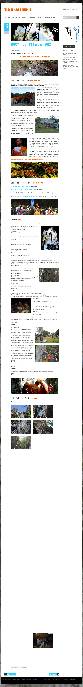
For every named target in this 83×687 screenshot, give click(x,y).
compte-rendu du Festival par (25, 196)
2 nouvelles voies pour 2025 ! (70, 57)
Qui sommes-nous (73, 679)
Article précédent (11, 674)
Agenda (40, 18)
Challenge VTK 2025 (68, 50)
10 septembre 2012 (20, 186)
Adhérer (59, 679)
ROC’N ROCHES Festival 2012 (31, 44)
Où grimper (22, 18)
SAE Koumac (32, 18)
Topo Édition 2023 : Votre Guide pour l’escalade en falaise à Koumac (71, 61)
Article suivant (53, 674)
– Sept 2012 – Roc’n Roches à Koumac (23, 189)
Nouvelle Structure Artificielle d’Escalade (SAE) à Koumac (70, 66)
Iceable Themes (34, 679)
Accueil (7, 18)
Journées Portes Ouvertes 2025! (69, 54)
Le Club (14, 18)
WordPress (23, 679)
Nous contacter (50, 18)
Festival (18, 50)
